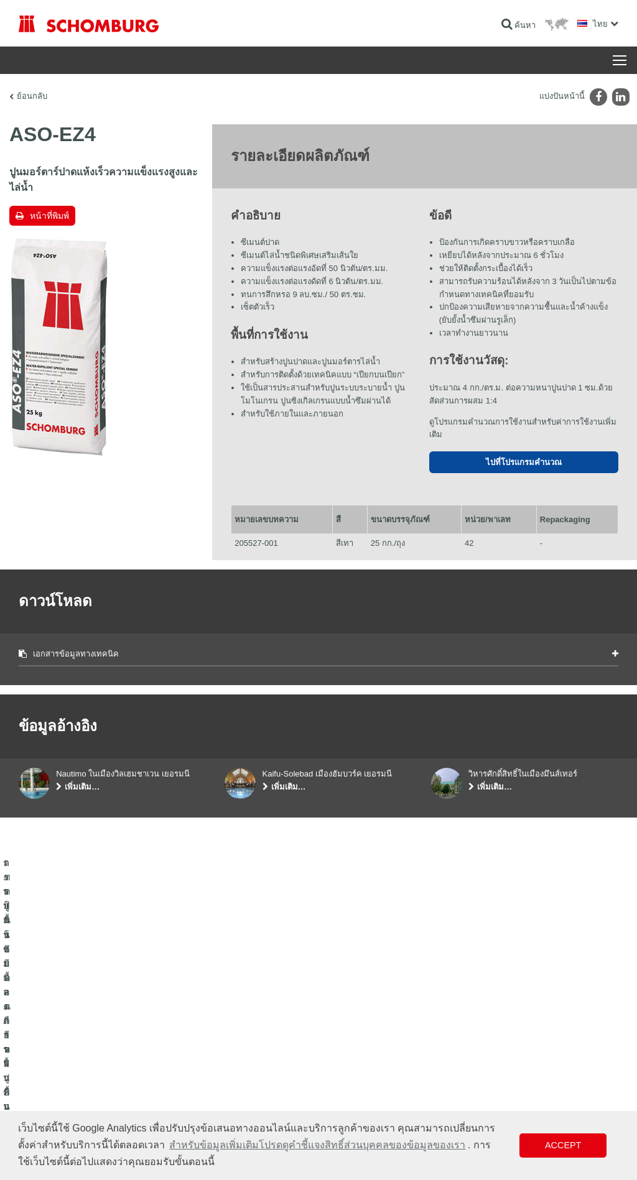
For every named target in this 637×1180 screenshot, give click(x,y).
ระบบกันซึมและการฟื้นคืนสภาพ (69, 1034)
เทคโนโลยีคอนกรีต (49, 1109)
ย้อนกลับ (32, 96)
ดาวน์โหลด (243, 1053)
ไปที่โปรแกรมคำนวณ (524, 462)
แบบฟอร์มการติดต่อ (257, 1071)
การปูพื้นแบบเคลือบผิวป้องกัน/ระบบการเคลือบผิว (97, 1090)
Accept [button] (563, 1145)
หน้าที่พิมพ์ (49, 216)
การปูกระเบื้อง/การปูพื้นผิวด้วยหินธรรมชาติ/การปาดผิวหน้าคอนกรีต (106, 1062)
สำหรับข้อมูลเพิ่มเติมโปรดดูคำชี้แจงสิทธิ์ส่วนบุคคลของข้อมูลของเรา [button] (317, 1145)
